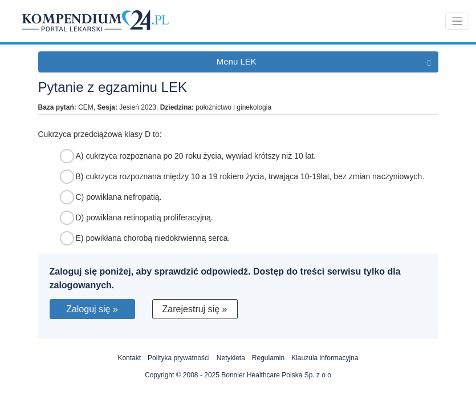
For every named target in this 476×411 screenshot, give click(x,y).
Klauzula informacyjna (324, 358)
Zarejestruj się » (194, 309)
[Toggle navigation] (457, 21)
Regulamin (268, 358)
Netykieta (231, 358)
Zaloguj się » (92, 309)
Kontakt (129, 358)
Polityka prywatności (179, 358)
